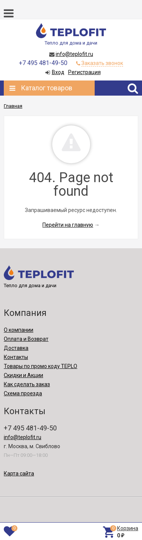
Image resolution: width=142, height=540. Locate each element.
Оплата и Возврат (26, 339)
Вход (58, 72)
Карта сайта (19, 473)
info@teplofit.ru (74, 54)
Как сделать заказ (27, 384)
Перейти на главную (67, 225)
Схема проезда (23, 393)
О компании (18, 330)
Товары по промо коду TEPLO (40, 366)
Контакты (16, 357)
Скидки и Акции (23, 375)
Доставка (16, 348)
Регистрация (84, 72)
